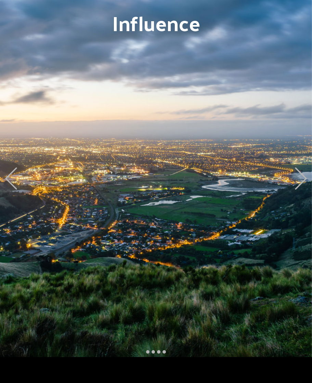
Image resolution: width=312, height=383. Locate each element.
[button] (11, 179)
